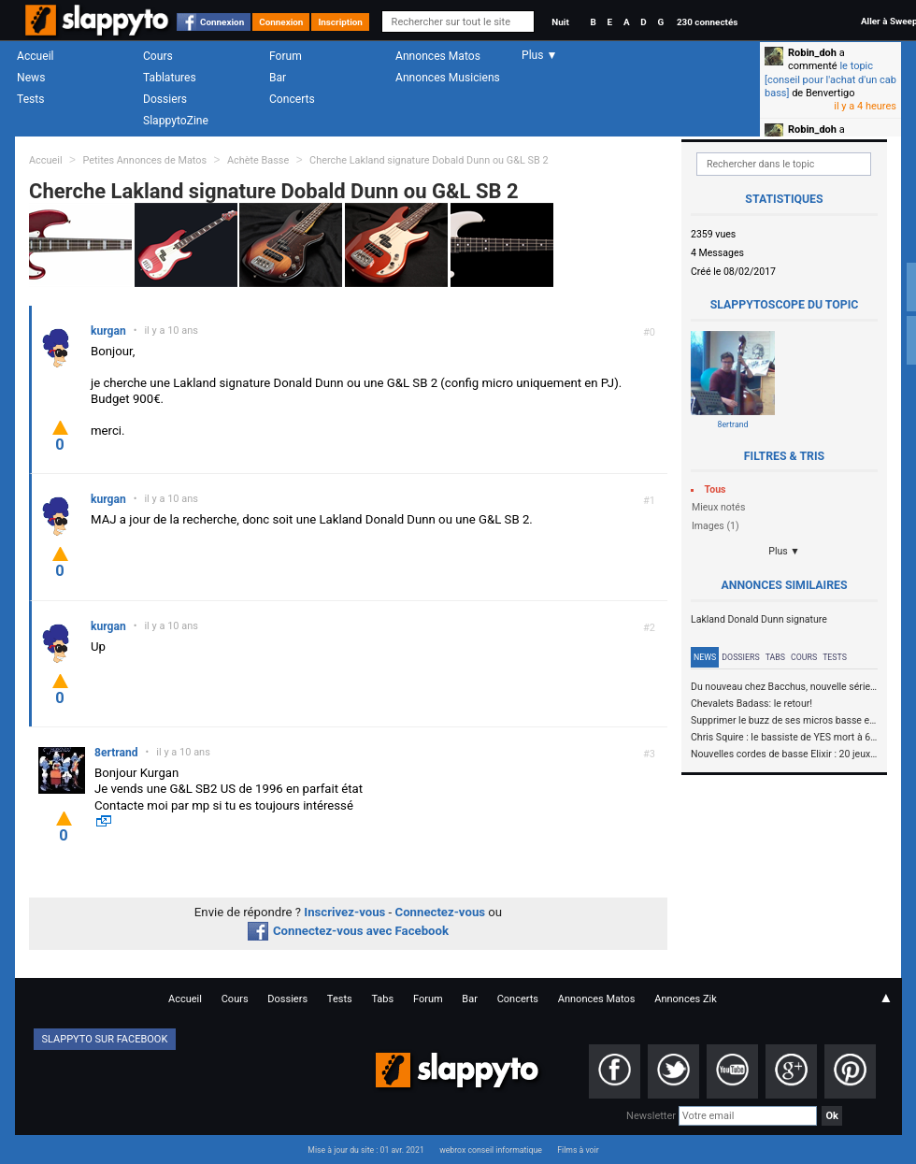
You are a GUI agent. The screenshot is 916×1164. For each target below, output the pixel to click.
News (31, 77)
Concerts (292, 99)
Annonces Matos (437, 56)
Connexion (222, 22)
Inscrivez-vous (344, 912)
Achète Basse (258, 160)
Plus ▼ (784, 551)
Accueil (35, 56)
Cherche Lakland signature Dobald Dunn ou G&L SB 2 (428, 160)
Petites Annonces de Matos (144, 160)
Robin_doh (812, 53)
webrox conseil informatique (490, 1150)
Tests (30, 99)
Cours (158, 56)
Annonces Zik (685, 999)
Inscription (340, 22)
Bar (277, 77)
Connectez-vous (440, 912)
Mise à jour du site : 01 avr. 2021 (365, 1150)
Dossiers (165, 99)
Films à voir (577, 1150)
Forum (285, 56)
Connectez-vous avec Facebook (348, 931)
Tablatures (169, 77)
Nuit (559, 22)
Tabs (775, 657)
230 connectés (707, 22)
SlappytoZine (175, 120)
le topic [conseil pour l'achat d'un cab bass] (830, 79)
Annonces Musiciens (447, 77)
